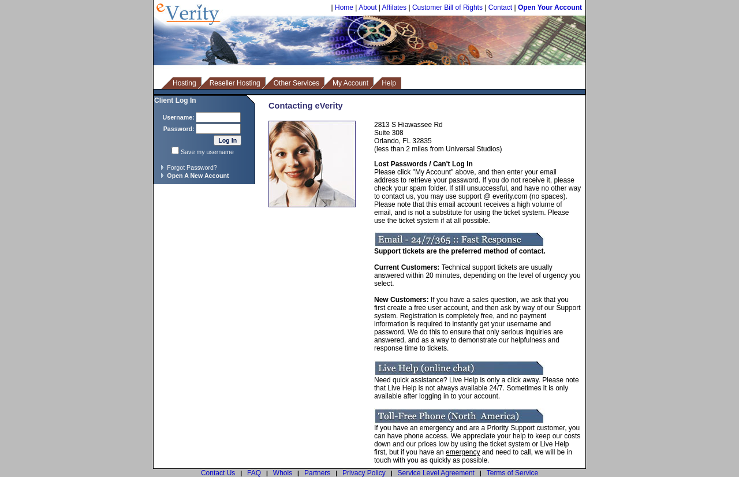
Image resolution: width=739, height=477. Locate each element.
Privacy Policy (364, 473)
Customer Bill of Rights (447, 7)
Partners (317, 473)
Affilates (394, 7)
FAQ (254, 473)
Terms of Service (512, 473)
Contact (500, 7)
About (367, 7)
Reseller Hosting (235, 83)
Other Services (296, 83)
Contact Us (218, 473)
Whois (282, 473)
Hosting (184, 83)
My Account (350, 83)
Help (389, 83)
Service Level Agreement (436, 473)
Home (344, 7)
